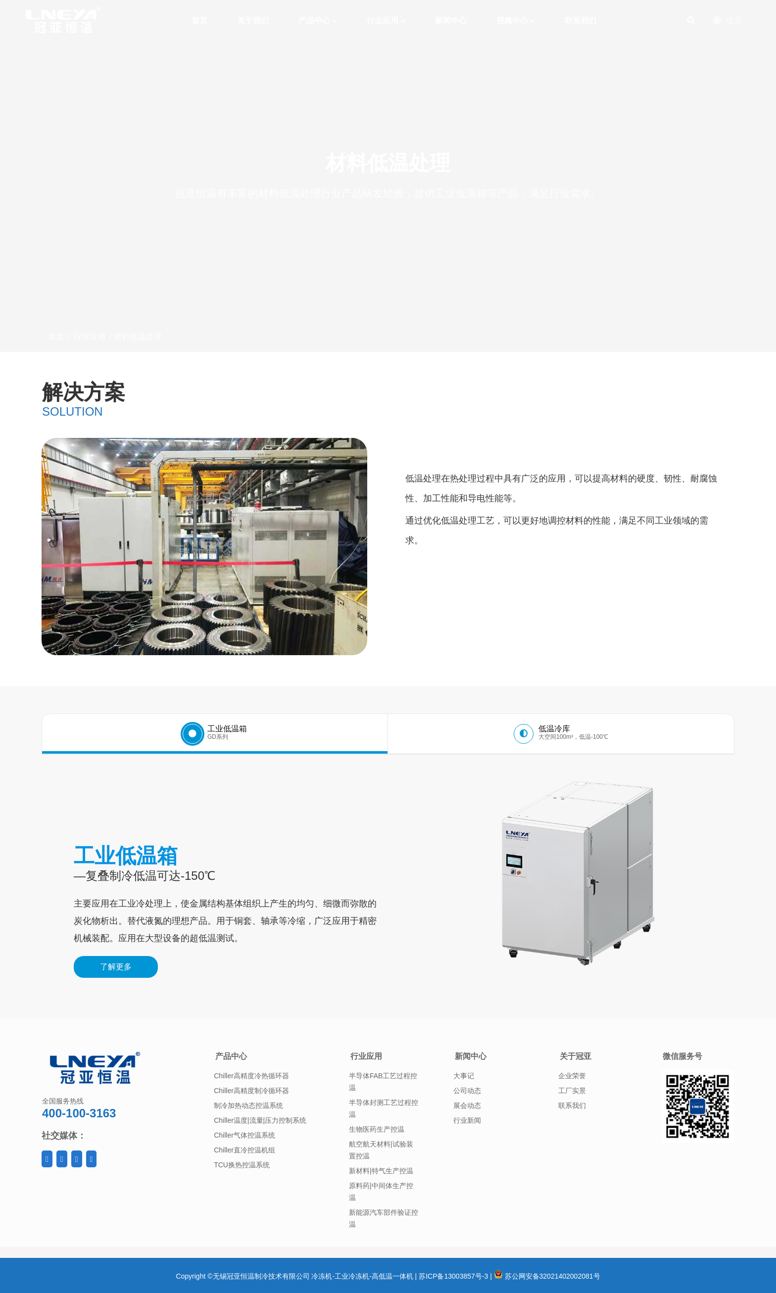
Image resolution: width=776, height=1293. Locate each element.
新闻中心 (470, 1056)
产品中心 (231, 1056)
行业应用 (89, 337)
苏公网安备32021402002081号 (547, 1276)
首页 (56, 337)
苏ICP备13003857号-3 (453, 1276)
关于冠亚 (575, 1056)
